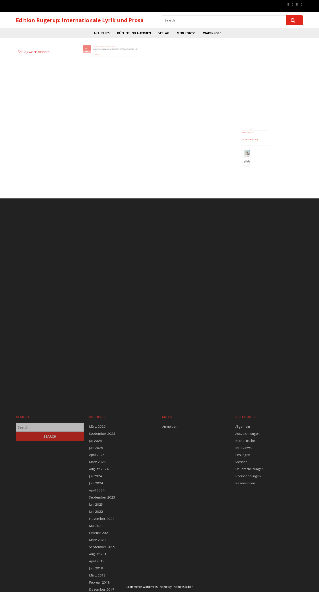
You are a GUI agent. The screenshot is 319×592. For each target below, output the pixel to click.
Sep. (95, 44)
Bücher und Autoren (134, 33)
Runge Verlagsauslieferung (251, 142)
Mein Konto (186, 33)
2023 (95, 46)
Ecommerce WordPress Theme (147, 587)
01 (96, 44)
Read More (103, 48)
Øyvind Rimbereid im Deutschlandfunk (106, 42)
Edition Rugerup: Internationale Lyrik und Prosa (80, 20)
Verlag (163, 33)
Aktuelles (102, 33)
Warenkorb (212, 33)
